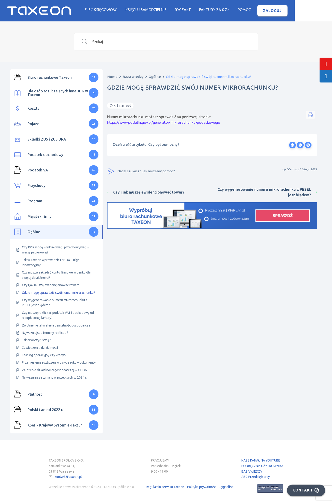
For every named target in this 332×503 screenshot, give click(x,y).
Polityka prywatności (201, 487)
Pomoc (263, 10)
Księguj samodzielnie (165, 10)
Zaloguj (291, 11)
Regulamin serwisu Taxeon (165, 487)
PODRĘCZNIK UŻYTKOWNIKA (262, 466)
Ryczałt (202, 10)
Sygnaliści (226, 487)
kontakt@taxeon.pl (68, 477)
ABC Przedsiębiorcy (255, 477)
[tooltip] (326, 64)
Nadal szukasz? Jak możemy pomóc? (141, 172)
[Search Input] (172, 42)
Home (112, 77)
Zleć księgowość (120, 10)
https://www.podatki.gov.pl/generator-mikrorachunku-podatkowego (163, 123)
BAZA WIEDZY (251, 472)
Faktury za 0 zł (233, 10)
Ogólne (155, 77)
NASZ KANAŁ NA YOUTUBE (260, 460)
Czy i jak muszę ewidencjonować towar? (145, 193)
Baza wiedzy (133, 77)
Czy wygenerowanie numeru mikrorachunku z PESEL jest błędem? (267, 192)
